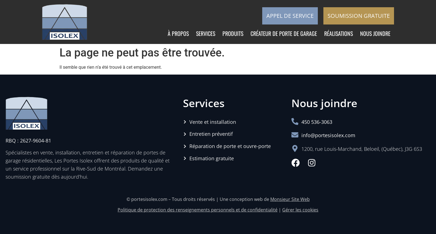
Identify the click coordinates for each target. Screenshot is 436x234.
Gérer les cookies (300, 210)
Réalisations (338, 33)
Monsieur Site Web (290, 199)
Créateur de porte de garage (284, 33)
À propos (178, 33)
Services (205, 33)
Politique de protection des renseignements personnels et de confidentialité (198, 210)
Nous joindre (375, 33)
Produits (232, 33)
